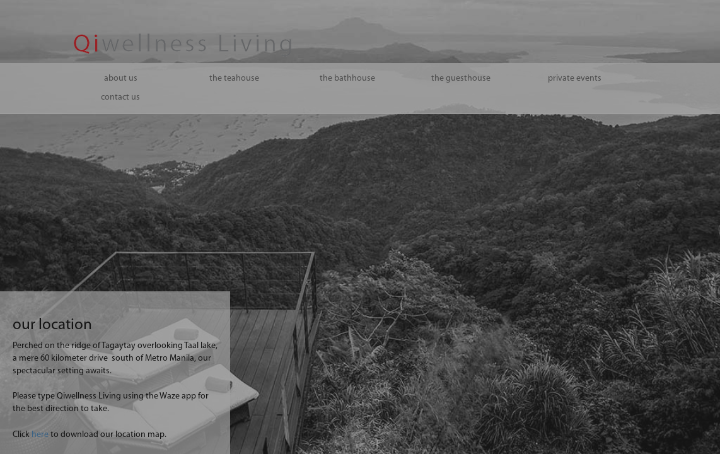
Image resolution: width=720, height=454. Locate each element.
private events (574, 78)
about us (120, 78)
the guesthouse (461, 78)
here (40, 434)
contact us (120, 97)
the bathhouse (347, 78)
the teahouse (234, 78)
